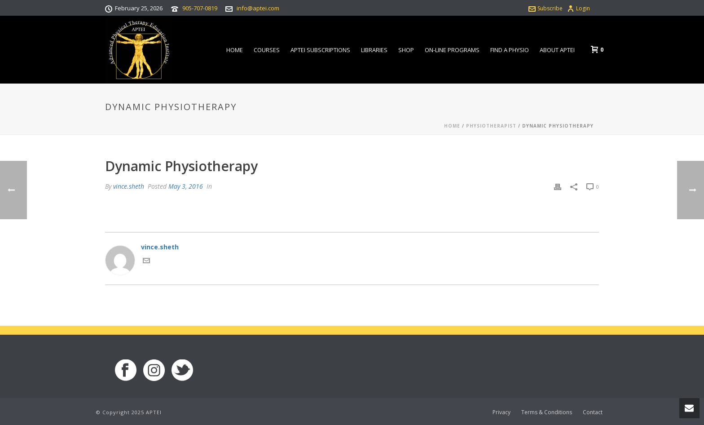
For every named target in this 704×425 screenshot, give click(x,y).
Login (578, 8)
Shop (406, 50)
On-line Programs (452, 50)
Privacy (501, 412)
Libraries (374, 50)
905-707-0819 (199, 8)
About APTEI (557, 50)
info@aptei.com (258, 8)
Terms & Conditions (546, 412)
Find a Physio (509, 50)
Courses (267, 50)
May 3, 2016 (185, 186)
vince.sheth (128, 186)
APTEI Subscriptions (320, 50)
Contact (593, 412)
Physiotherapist (491, 126)
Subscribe (545, 8)
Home (234, 50)
